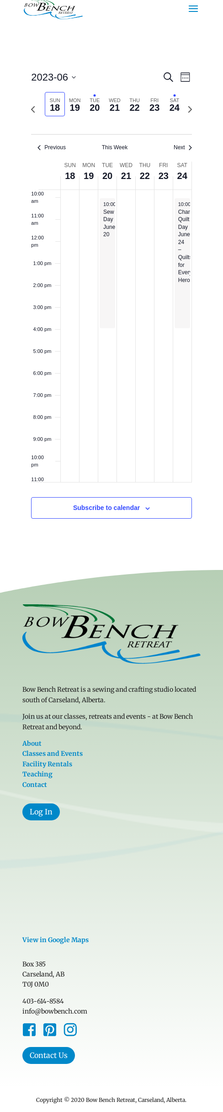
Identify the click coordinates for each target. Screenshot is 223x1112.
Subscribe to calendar (106, 507)
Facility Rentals (47, 764)
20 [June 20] (107, 176)
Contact (34, 785)
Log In (41, 811)
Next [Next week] (183, 147)
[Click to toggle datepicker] (53, 77)
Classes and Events (52, 753)
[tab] (55, 104)
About (32, 743)
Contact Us (49, 1055)
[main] (111, 305)
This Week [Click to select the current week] (114, 147)
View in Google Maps (55, 940)
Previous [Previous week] (51, 147)
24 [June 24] (182, 176)
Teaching (37, 774)
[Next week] (190, 109)
